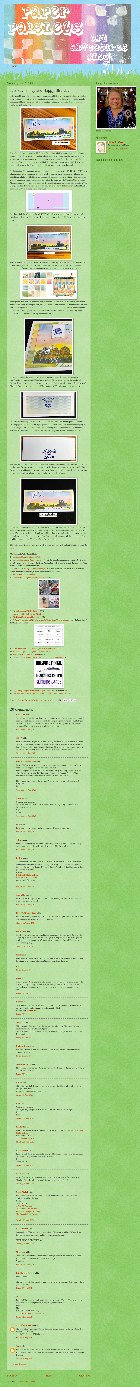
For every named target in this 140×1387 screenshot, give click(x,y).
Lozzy (18, 824)
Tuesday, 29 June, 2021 (25, 1184)
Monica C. (20, 1023)
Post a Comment (19, 1364)
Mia (17, 1297)
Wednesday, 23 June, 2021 (26, 730)
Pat (17, 978)
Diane (18, 1002)
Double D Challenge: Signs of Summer (28, 578)
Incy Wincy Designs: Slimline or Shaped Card (31, 691)
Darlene (19, 858)
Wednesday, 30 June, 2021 (26, 1265)
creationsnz (20, 1174)
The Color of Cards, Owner (26, 1214)
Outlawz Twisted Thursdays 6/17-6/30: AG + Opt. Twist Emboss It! (40, 694)
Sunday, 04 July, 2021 (24, 1338)
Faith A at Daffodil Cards (26, 762)
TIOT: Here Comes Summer (24, 575)
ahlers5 (19, 738)
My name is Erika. (23, 1064)
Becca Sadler (21, 931)
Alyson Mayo (21, 895)
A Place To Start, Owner (25, 1206)
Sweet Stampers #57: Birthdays (25, 611)
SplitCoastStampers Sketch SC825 (26, 557)
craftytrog (20, 798)
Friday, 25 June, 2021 (24, 970)
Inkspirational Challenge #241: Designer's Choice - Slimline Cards (39, 657)
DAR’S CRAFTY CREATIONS (28, 878)
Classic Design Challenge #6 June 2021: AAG (31, 651)
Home (13, 65)
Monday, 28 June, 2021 (25, 1118)
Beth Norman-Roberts (25, 1273)
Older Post (85, 1375)
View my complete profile (117, 148)
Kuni (18, 1103)
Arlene (19, 840)
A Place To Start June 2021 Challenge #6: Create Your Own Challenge (41, 620)
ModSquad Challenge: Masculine (26, 617)
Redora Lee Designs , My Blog (28, 1211)
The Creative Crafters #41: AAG (26, 654)
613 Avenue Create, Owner (26, 1209)
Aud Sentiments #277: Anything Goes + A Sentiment (34, 648)
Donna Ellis (21, 715)
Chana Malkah (22, 1150)
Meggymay (20, 1252)
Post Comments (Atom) (26, 1381)
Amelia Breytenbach (24, 1325)
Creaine (19, 1082)
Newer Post (13, 1375)
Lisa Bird (20, 1127)
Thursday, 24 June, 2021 (25, 923)
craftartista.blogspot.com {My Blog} (30, 1313)
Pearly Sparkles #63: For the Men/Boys (28, 614)
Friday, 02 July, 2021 (24, 1288)
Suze (18, 1346)
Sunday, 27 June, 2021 (24, 1095)
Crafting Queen (22, 1046)
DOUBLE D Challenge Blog (27, 875)
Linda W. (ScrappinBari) (26, 913)
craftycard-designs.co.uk (25, 1138)
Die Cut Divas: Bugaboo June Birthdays (29, 569)
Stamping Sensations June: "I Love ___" (29, 560)
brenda (19, 955)
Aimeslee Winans (117, 142)
